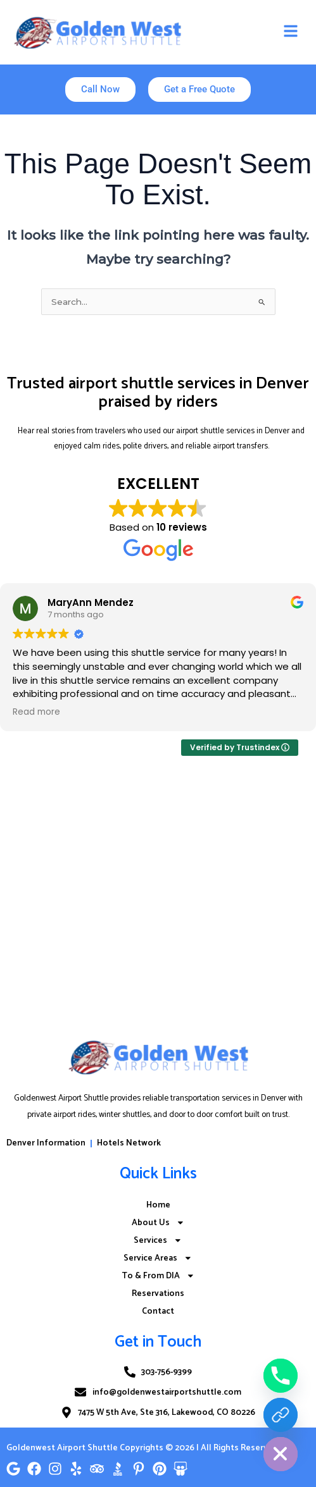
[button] (290, 32)
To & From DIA (158, 1276)
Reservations (158, 1293)
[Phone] (280, 1376)
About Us (158, 1222)
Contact (158, 1311)
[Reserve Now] (280, 1415)
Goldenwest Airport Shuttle (62, 1448)
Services (158, 1240)
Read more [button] (36, 712)
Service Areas (158, 1258)
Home (158, 1205)
